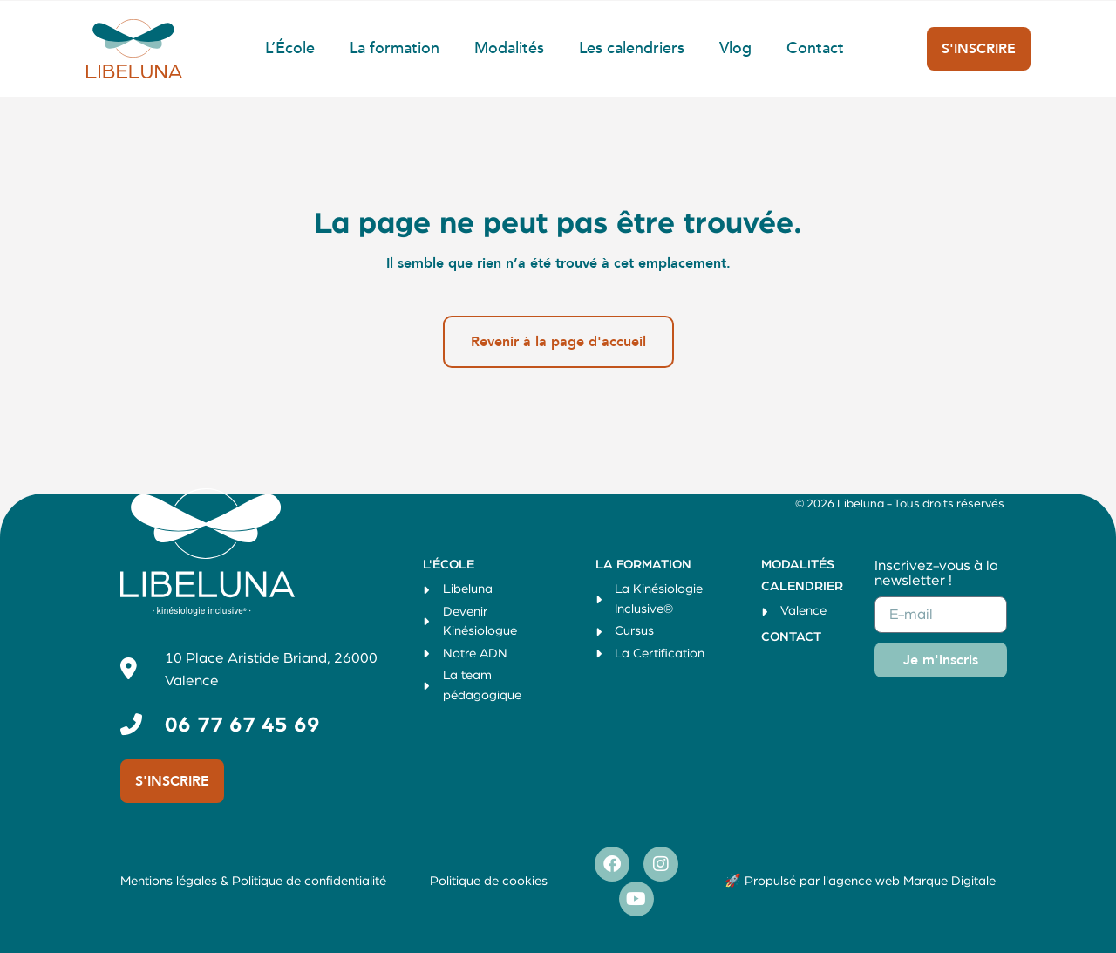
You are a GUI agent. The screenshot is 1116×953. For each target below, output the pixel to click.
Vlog (735, 48)
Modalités (509, 48)
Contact (815, 48)
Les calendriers (631, 48)
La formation (394, 48)
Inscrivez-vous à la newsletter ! (936, 573)
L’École (290, 48)
